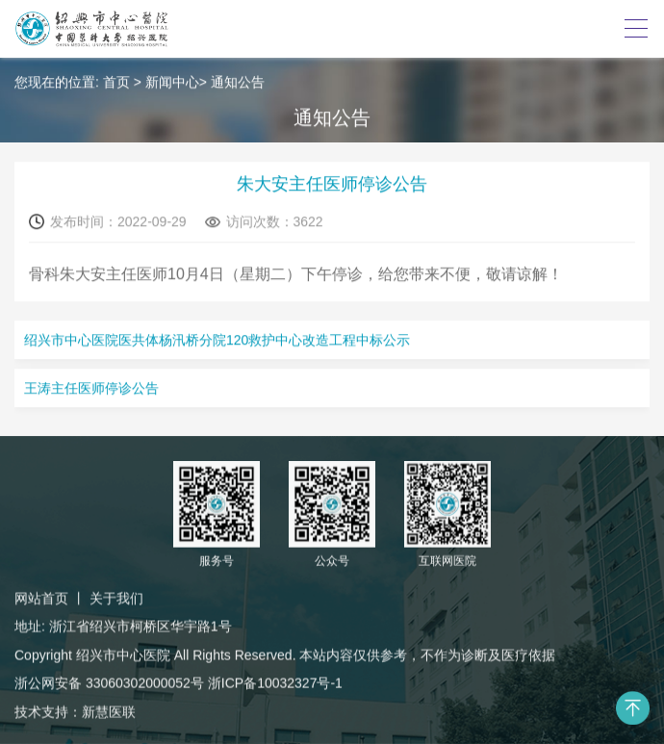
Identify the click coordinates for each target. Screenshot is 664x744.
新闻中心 (172, 82)
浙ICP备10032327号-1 (275, 684)
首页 (116, 82)
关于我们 (116, 599)
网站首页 (41, 599)
